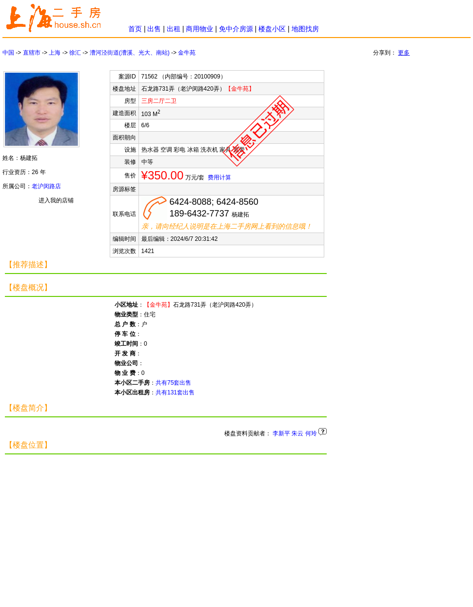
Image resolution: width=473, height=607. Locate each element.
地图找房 (305, 29)
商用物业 (199, 29)
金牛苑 (187, 52)
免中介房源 (236, 29)
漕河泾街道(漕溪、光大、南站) (130, 52)
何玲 (311, 433)
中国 (8, 52)
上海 (54, 52)
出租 (173, 29)
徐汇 (75, 52)
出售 (154, 29)
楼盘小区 (272, 29)
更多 (404, 52)
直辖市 (31, 52)
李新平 (281, 433)
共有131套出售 (175, 392)
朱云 (297, 433)
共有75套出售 (173, 382)
